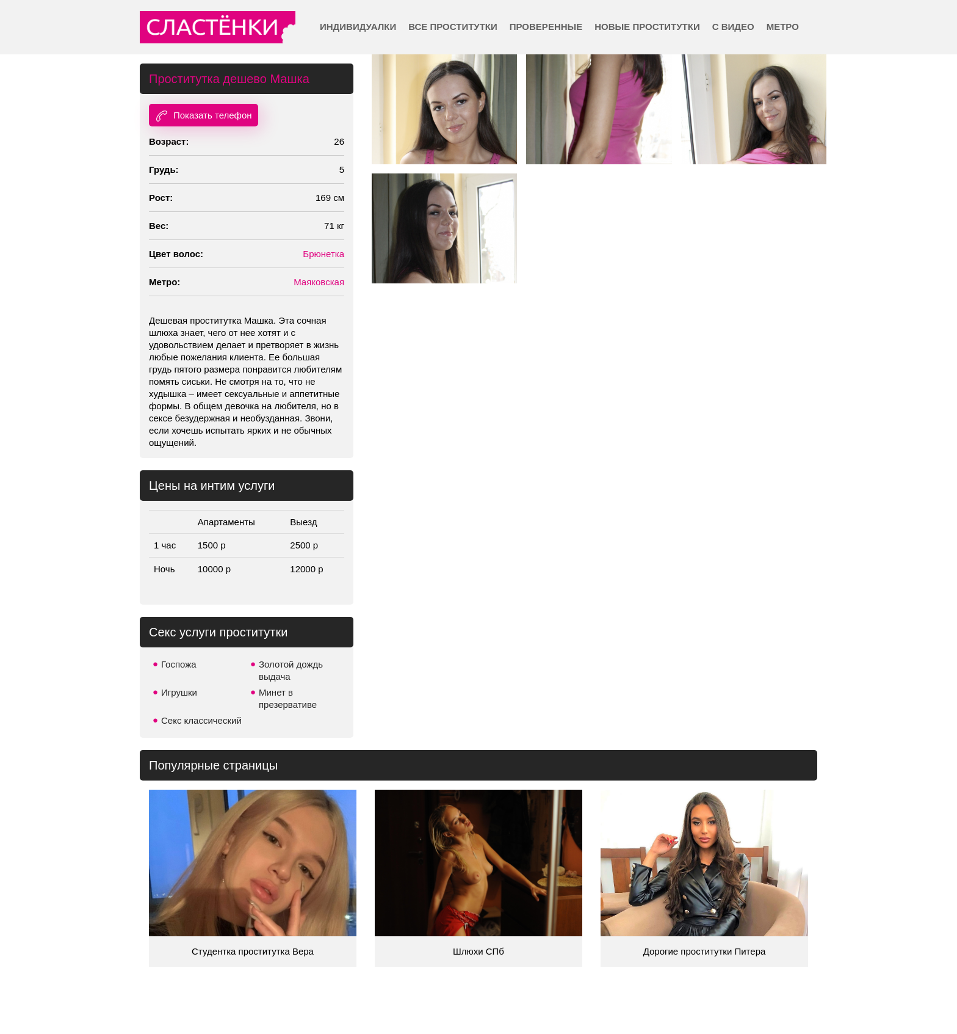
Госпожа (179, 664)
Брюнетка (323, 254)
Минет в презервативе (288, 698)
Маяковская (319, 282)
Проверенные (546, 26)
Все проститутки (452, 26)
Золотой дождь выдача (291, 670)
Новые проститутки (646, 26)
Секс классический (201, 720)
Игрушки (179, 692)
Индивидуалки (358, 26)
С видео (733, 26)
